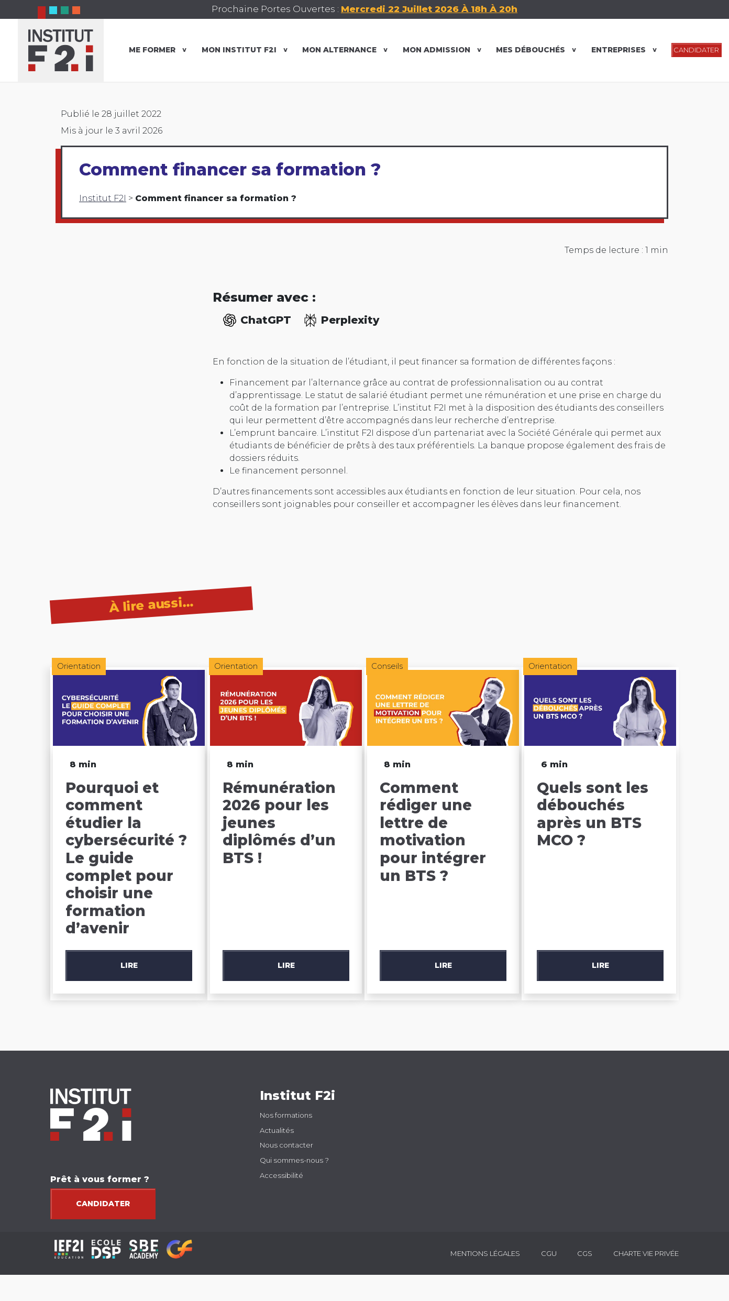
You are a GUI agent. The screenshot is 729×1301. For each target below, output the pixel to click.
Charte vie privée (646, 1253)
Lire (129, 965)
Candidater (103, 1203)
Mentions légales (485, 1253)
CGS (584, 1253)
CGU (549, 1253)
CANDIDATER (696, 50)
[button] (710, 939)
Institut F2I (102, 198)
